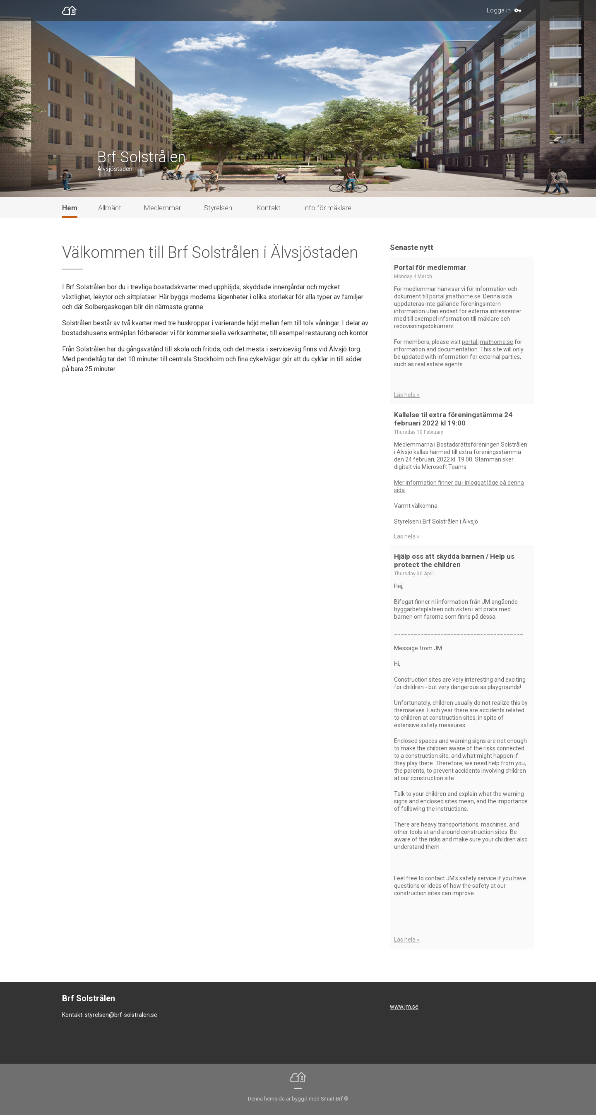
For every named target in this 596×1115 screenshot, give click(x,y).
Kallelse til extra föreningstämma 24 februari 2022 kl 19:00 (453, 419)
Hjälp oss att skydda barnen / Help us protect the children (454, 560)
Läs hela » (407, 395)
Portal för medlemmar (430, 267)
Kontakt (268, 208)
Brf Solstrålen (141, 157)
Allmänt (109, 208)
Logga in (499, 10)
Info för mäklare (327, 208)
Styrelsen (218, 208)
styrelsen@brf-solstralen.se (121, 1015)
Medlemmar (162, 208)
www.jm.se (404, 1006)
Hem (69, 208)
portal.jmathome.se (455, 296)
